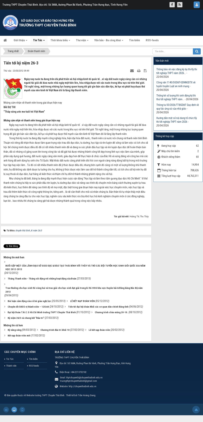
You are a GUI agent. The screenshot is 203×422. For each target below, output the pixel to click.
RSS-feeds (34, 365)
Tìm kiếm (33, 359)
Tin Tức (9, 359)
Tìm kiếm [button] (134, 40)
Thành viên (11, 365)
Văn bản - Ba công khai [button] (108, 41)
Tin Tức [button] (39, 41)
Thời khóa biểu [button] (60, 41)
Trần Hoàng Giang (86, 395)
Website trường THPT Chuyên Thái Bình (45, 395)
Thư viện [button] (82, 41)
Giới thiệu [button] (20, 41)
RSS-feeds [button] (152, 40)
